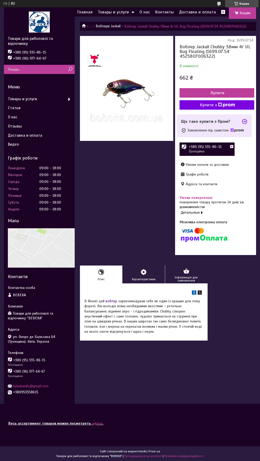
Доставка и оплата (197, 12)
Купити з (217, 105)
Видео (13, 144)
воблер (111, 301)
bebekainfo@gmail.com (30, 386)
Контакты (164, 12)
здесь (97, 423)
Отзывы (15, 126)
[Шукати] (70, 69)
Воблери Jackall (108, 26)
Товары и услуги (113, 12)
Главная (85, 12)
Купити (217, 93)
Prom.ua (154, 451)
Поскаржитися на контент (143, 456)
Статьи (14, 107)
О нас (144, 12)
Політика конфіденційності (184, 456)
